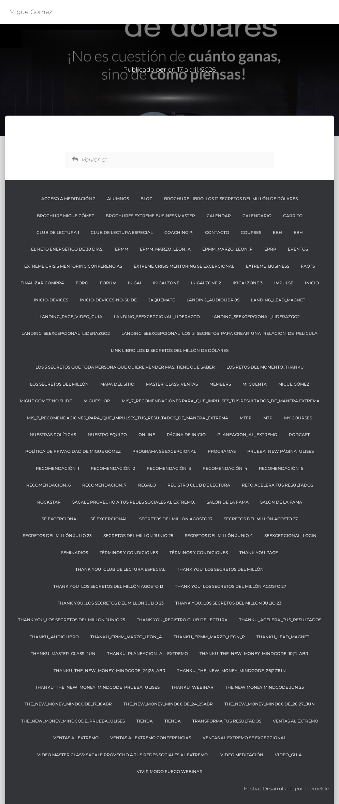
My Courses (298, 417)
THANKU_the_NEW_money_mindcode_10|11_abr (254, 653)
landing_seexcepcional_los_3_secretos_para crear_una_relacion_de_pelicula (219, 333)
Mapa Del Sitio (117, 384)
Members (220, 384)
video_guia (288, 754)
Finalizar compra (42, 282)
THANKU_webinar (192, 687)
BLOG (146, 198)
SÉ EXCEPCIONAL (60, 518)
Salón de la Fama (281, 502)
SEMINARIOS (74, 552)
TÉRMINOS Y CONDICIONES (129, 552)
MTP (267, 417)
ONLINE (146, 434)
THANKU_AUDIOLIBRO (54, 636)
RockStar (49, 502)
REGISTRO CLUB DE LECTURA (198, 485)
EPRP (270, 249)
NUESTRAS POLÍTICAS (53, 434)
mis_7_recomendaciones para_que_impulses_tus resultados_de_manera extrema (221, 400)
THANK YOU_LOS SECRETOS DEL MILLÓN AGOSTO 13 (108, 586)
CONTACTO (217, 232)
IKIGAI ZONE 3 (248, 282)
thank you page (258, 552)
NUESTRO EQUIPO (107, 434)
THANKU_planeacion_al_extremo (147, 653)
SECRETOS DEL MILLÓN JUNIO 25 (138, 535)
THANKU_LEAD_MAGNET (282, 636)
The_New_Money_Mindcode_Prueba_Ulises (73, 721)
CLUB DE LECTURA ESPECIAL (122, 232)
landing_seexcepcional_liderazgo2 (255, 316)
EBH (277, 232)
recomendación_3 (169, 468)
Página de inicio (186, 434)
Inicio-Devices (51, 299)
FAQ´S (308, 266)
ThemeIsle (317, 789)
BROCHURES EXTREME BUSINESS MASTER (150, 215)
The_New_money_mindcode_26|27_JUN (269, 703)
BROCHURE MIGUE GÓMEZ (65, 215)
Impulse (283, 282)
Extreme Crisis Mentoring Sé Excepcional (184, 266)
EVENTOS (298, 249)
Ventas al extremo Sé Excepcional (244, 737)
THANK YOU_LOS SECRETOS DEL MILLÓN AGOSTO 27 (230, 586)
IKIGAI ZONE (166, 282)
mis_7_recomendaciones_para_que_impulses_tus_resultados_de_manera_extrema (127, 417)
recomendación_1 (57, 468)
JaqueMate (161, 299)
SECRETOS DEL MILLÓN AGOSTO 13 (175, 518)
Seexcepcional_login (290, 535)
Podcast (299, 434)
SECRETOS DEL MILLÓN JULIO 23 (57, 535)
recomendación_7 (104, 485)
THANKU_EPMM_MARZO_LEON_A (126, 636)
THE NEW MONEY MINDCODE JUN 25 (264, 687)
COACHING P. (178, 232)
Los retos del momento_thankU (265, 367)
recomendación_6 (48, 485)
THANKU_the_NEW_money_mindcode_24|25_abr (109, 670)
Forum (108, 282)
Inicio (312, 282)
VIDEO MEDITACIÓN (241, 754)
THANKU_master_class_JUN (63, 653)
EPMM (121, 249)
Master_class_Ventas (172, 384)
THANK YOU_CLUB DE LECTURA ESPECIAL (120, 569)
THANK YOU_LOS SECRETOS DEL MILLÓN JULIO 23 (111, 603)
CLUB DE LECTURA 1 (57, 232)
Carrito (293, 215)
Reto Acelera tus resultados (277, 485)
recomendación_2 (113, 468)
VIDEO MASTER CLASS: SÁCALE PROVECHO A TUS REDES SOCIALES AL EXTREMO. (123, 754)
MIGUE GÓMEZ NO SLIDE (46, 400)
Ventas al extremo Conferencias (150, 737)
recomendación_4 (225, 468)
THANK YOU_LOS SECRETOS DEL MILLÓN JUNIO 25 (71, 619)
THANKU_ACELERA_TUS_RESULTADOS (280, 619)
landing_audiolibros (213, 299)
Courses (251, 232)
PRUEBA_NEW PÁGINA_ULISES (280, 451)
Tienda (144, 721)
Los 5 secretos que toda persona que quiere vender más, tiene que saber (125, 367)
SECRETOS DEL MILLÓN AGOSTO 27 (261, 518)
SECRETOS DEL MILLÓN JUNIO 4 (219, 535)
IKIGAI (134, 282)
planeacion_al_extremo (247, 434)
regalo (147, 485)
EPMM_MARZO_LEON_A (165, 249)
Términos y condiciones (199, 552)
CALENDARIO (256, 215)
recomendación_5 (281, 468)
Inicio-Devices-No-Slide (108, 299)
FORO (82, 282)
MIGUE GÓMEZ (293, 384)
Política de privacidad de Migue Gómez (73, 451)
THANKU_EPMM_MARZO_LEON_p (209, 636)
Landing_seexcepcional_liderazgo (157, 316)
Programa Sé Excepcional (164, 451)
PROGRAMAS (222, 451)
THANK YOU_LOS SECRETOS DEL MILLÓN (220, 569)
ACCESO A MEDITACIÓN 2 (68, 198)
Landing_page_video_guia (71, 316)
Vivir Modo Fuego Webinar (170, 771)
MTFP (246, 417)
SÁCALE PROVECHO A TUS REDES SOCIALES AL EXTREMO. (133, 502)
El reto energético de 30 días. (67, 249)
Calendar (219, 215)
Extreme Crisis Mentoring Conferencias (73, 266)
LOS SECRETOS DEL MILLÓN (59, 384)
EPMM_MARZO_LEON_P (227, 249)
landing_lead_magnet (278, 299)
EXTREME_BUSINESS (267, 266)
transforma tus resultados (226, 721)
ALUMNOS (118, 198)
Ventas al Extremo (295, 721)
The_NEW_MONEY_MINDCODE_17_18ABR (68, 703)
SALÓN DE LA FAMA (228, 502)
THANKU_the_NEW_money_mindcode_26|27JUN (231, 670)
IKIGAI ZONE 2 (206, 282)
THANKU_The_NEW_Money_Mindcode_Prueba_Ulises (97, 687)
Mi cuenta (254, 384)
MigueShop (97, 400)
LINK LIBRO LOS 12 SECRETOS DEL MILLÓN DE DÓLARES (170, 350)
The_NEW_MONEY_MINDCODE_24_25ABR (168, 703)
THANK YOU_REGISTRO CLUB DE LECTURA (182, 619)
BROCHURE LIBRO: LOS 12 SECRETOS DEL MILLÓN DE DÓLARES (231, 198)
